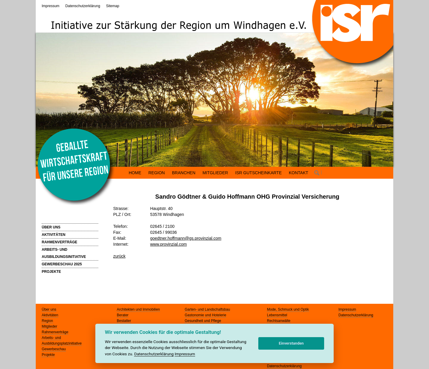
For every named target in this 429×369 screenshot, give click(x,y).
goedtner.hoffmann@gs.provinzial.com (185, 238)
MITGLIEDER (215, 172)
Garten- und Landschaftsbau (207, 309)
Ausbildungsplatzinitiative (62, 343)
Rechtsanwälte (278, 321)
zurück (119, 256)
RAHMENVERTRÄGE (59, 242)
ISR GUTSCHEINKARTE (258, 172)
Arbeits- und (51, 338)
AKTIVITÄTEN (53, 235)
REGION (156, 172)
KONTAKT (298, 172)
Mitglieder (49, 326)
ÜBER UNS (51, 227)
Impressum (50, 6)
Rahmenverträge (55, 332)
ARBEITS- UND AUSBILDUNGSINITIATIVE (64, 253)
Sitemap (112, 6)
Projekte (48, 355)
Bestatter (124, 321)
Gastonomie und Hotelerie (205, 315)
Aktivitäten (50, 315)
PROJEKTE (51, 272)
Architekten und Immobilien (138, 309)
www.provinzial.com (168, 244)
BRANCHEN (183, 172)
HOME (135, 172)
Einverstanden (291, 343)
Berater (122, 315)
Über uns (49, 309)
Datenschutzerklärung (82, 6)
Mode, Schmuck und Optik (288, 309)
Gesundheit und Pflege (203, 321)
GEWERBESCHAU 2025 (62, 264)
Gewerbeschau (54, 349)
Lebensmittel (277, 315)
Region (47, 321)
